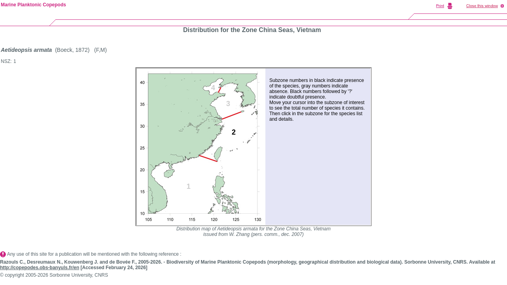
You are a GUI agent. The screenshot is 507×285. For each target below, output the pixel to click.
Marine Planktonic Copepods (33, 5)
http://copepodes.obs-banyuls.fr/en (39, 267)
